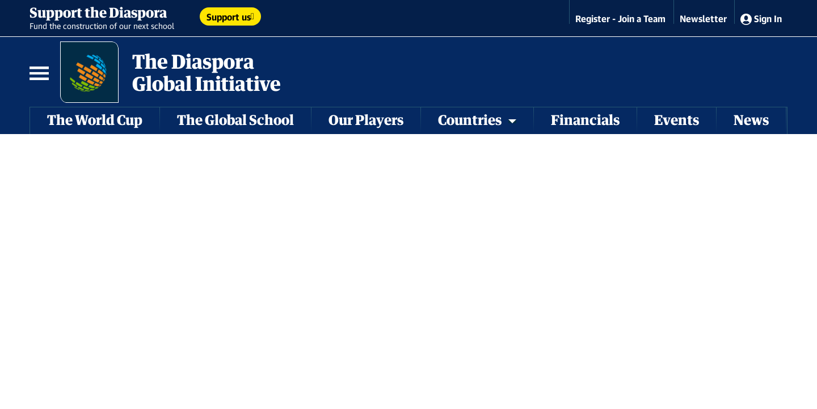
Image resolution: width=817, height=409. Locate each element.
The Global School (235, 119)
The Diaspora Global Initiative (206, 72)
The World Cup (94, 119)
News (751, 119)
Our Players (366, 119)
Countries (477, 119)
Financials (585, 119)
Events (676, 119)
